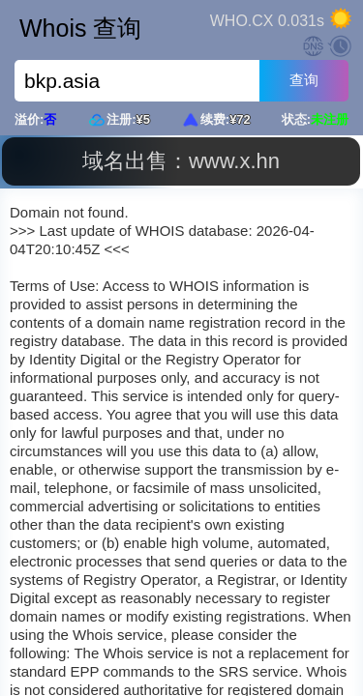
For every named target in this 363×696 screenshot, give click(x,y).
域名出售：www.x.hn (181, 161)
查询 (303, 80)
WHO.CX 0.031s (267, 21)
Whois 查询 (80, 28)
